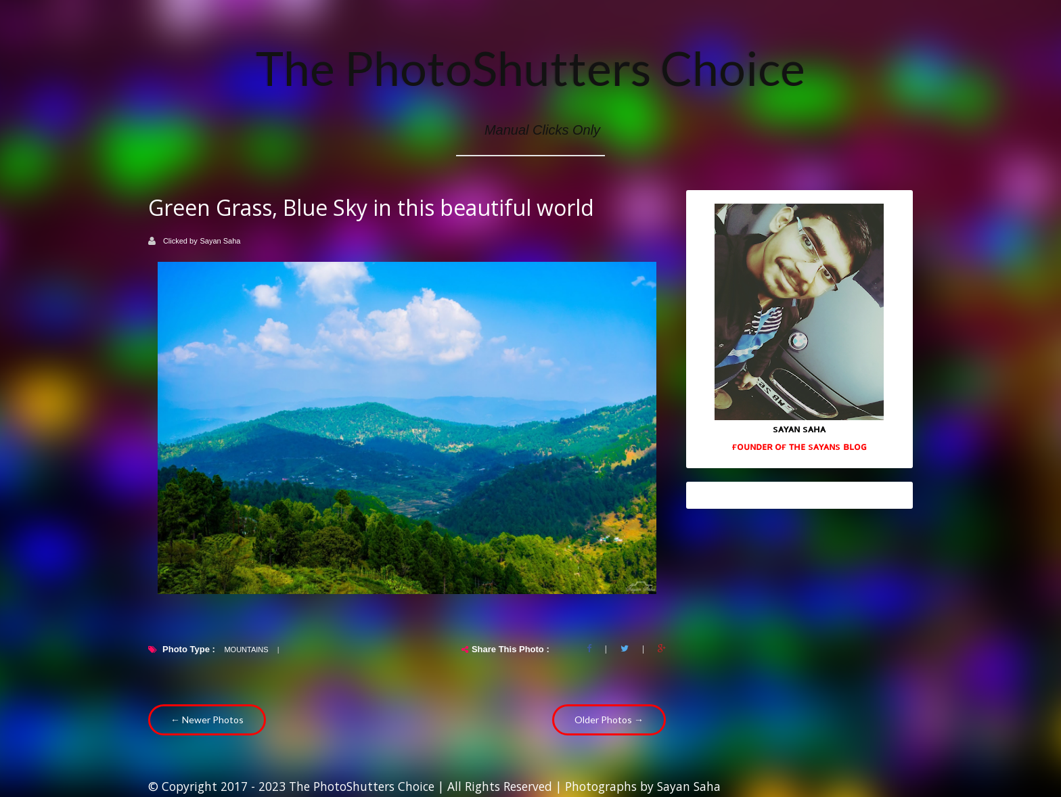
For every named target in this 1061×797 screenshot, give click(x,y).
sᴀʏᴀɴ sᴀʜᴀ (799, 428)
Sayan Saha (220, 241)
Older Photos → (609, 719)
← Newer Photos (207, 719)
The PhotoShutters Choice (530, 67)
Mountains (246, 649)
